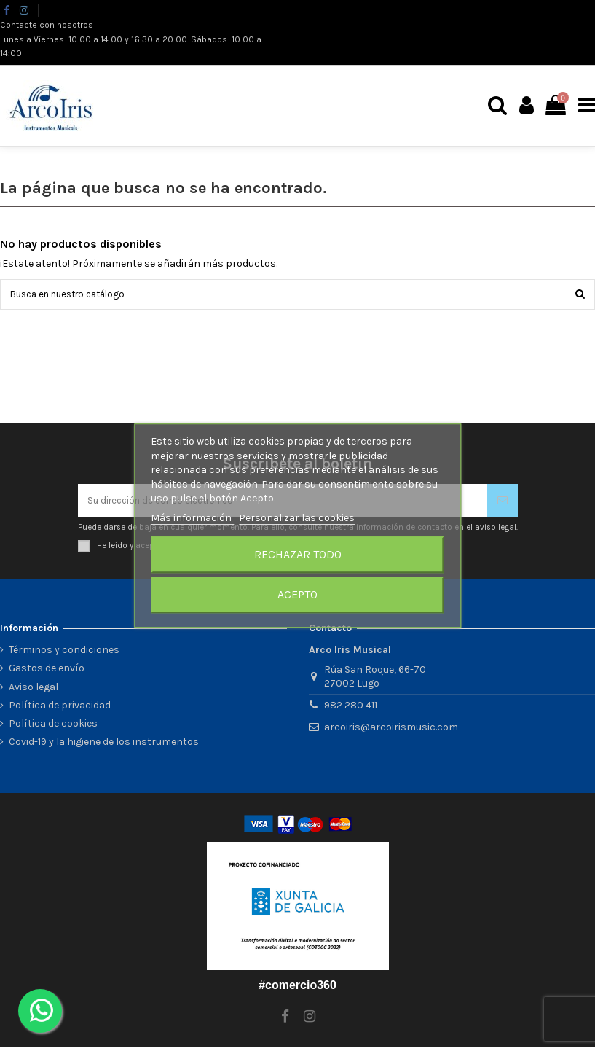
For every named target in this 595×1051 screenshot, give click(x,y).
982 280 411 (350, 709)
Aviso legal (33, 690)
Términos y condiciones (64, 654)
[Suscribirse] (502, 503)
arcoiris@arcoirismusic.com (391, 731)
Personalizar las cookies (297, 518)
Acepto (297, 594)
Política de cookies (53, 728)
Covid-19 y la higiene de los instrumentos (104, 746)
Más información (192, 518)
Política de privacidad (60, 709)
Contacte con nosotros (47, 25)
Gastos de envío (46, 672)
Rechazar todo (298, 554)
